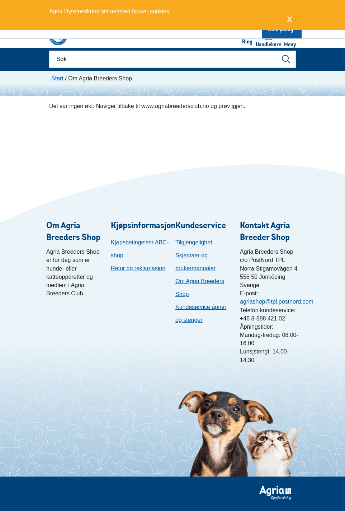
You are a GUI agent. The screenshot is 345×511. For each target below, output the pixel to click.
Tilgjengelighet (193, 242)
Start (57, 78)
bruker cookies (150, 11)
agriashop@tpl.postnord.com (276, 302)
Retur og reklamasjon (138, 268)
